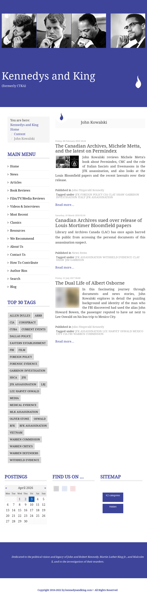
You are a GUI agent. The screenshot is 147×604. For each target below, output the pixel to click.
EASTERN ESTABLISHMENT (28, 343)
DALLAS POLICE (20, 336)
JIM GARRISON (74, 259)
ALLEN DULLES (20, 315)
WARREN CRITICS (21, 446)
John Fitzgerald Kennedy (88, 190)
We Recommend (22, 238)
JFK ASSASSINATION (23, 384)
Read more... (64, 205)
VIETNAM (16, 432)
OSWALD (40, 418)
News (14, 174)
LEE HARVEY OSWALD (24, 391)
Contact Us (17, 255)
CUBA (13, 329)
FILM (22, 350)
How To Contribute (24, 263)
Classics (15, 222)
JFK (24, 377)
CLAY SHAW (117, 194)
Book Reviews (20, 190)
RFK (12, 425)
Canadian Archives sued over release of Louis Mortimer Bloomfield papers (98, 223)
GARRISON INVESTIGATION (27, 370)
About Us (16, 246)
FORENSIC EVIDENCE (23, 363)
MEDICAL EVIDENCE (23, 405)
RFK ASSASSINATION (33, 425)
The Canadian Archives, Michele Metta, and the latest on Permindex (98, 148)
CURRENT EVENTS (34, 329)
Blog (13, 287)
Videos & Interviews (25, 206)
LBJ (43, 384)
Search (15, 279)
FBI (12, 350)
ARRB (38, 315)
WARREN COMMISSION (25, 439)
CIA (12, 322)
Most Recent (19, 214)
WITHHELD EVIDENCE (24, 460)
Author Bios (18, 271)
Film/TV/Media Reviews (27, 198)
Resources (17, 230)
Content (19, 134)
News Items (79, 252)
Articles (15, 182)
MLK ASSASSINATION (24, 411)
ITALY (82, 197)
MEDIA (14, 398)
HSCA (13, 377)
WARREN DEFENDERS (24, 453)
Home (14, 166)
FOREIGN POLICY (21, 356)
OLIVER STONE (19, 418)
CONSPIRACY (27, 322)
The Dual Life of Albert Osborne (90, 283)
